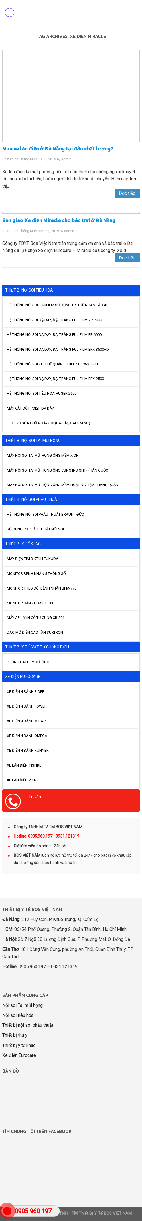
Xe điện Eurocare (19, 1055)
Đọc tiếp (127, 193)
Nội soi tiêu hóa (17, 1015)
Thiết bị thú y (14, 1035)
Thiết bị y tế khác (18, 1045)
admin (66, 159)
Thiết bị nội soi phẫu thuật (27, 1025)
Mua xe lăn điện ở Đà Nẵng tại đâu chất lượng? (57, 148)
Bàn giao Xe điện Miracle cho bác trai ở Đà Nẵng (58, 220)
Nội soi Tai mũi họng (22, 1005)
